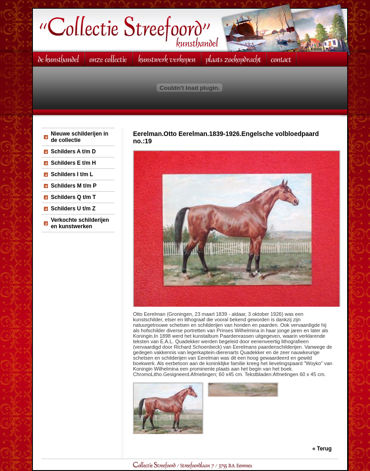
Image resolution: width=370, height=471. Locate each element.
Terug (324, 448)
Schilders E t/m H (73, 163)
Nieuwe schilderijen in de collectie (79, 137)
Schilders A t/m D (73, 151)
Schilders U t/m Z (73, 208)
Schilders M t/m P (73, 186)
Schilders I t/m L (72, 174)
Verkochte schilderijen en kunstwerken (80, 223)
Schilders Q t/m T (73, 197)
